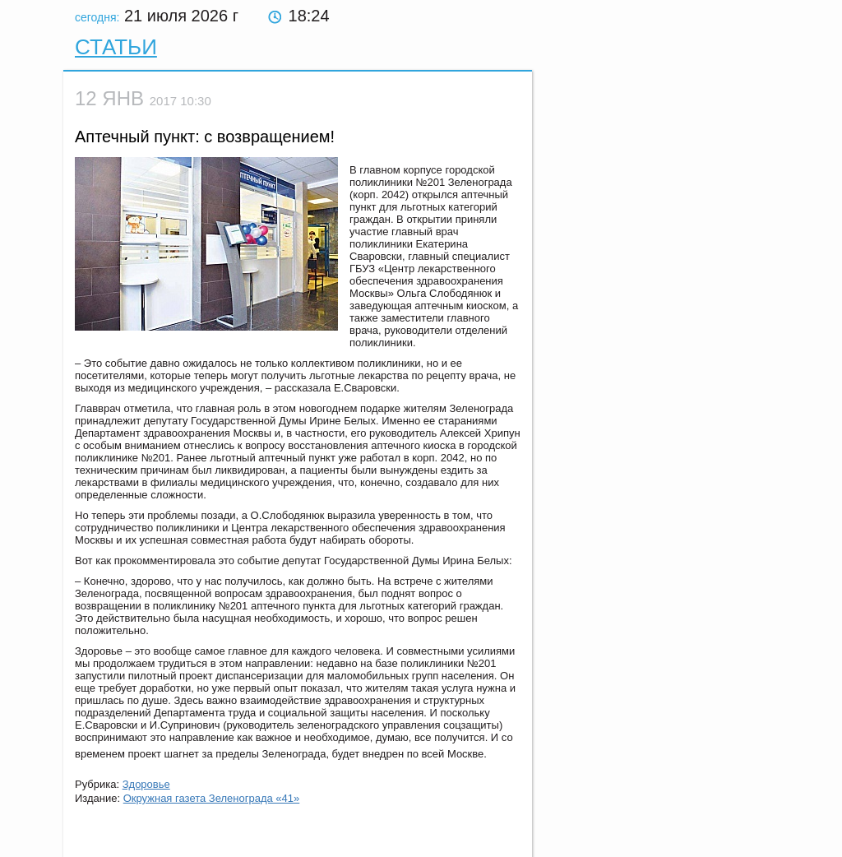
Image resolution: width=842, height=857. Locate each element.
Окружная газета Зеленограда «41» (211, 798)
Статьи (116, 47)
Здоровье (146, 784)
